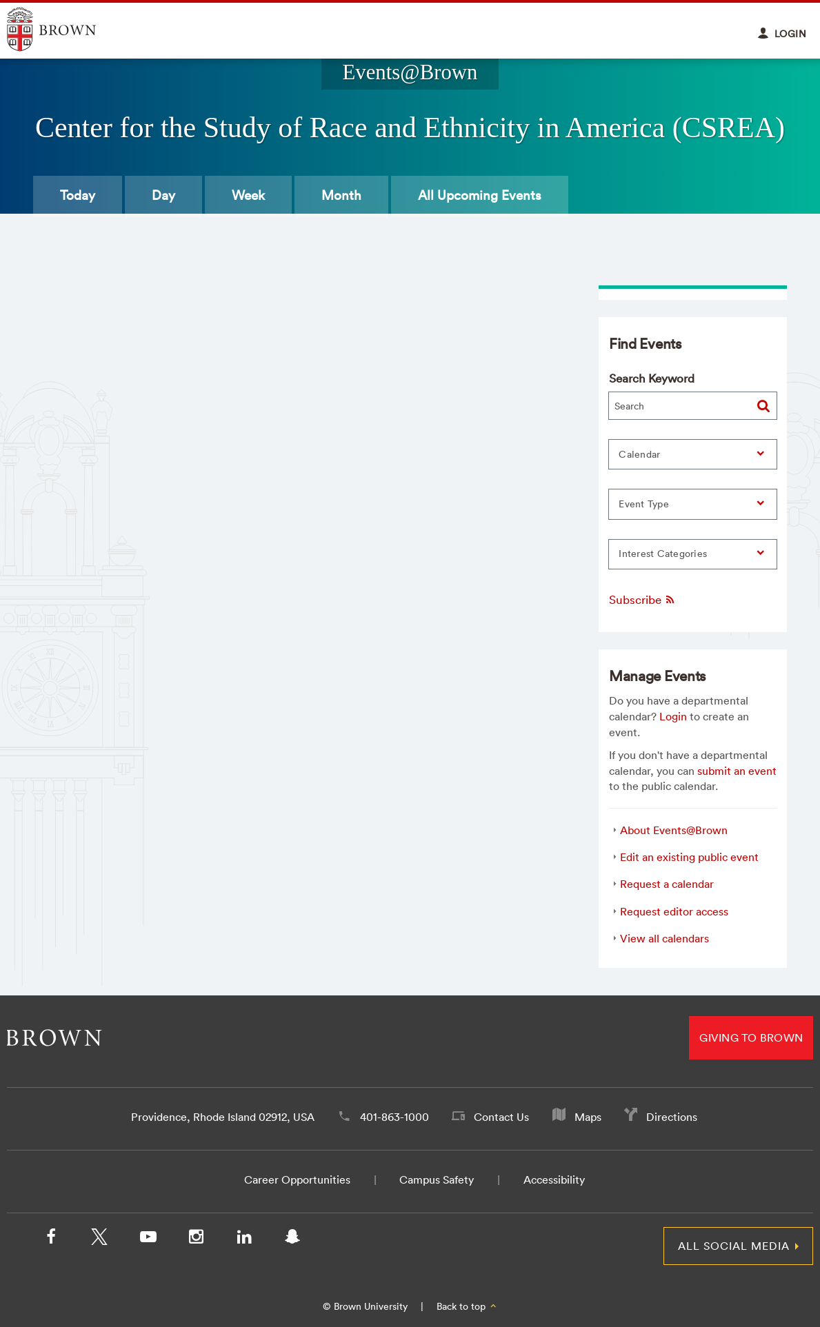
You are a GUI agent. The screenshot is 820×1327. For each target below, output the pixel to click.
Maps (587, 1117)
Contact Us (501, 1117)
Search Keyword (651, 378)
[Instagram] (196, 1239)
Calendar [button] (639, 454)
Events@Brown (409, 72)
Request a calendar (667, 884)
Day (163, 195)
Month (341, 195)
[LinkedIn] (244, 1239)
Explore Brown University (67, 29)
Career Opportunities (297, 1179)
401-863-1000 (394, 1117)
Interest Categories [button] (663, 553)
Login (673, 716)
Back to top (467, 1306)
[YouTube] (147, 1239)
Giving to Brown (751, 1037)
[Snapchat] (292, 1239)
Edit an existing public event (689, 857)
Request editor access (674, 911)
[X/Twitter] (99, 1239)
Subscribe (642, 599)
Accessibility (554, 1179)
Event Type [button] (644, 504)
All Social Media (734, 1246)
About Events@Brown (674, 830)
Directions (671, 1117)
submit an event (737, 771)
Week (248, 195)
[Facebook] (51, 1239)
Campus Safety (436, 1179)
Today (77, 195)
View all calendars (664, 938)
